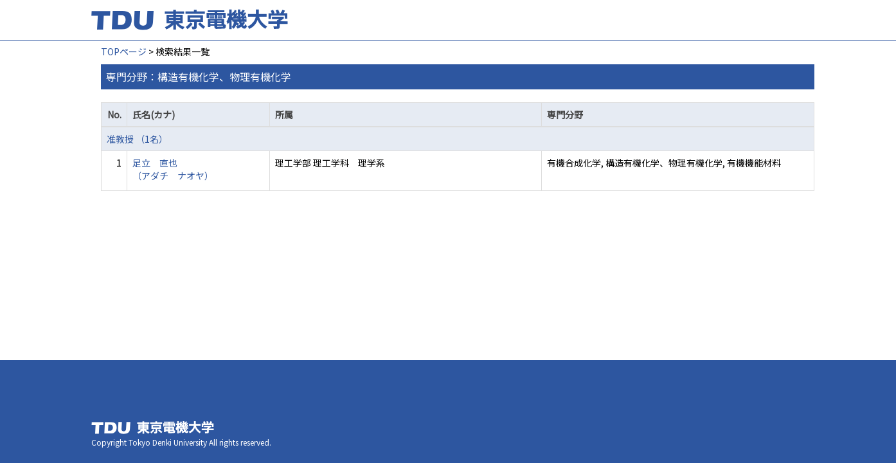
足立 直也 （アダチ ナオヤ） (172, 169)
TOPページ (124, 51)
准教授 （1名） (137, 138)
